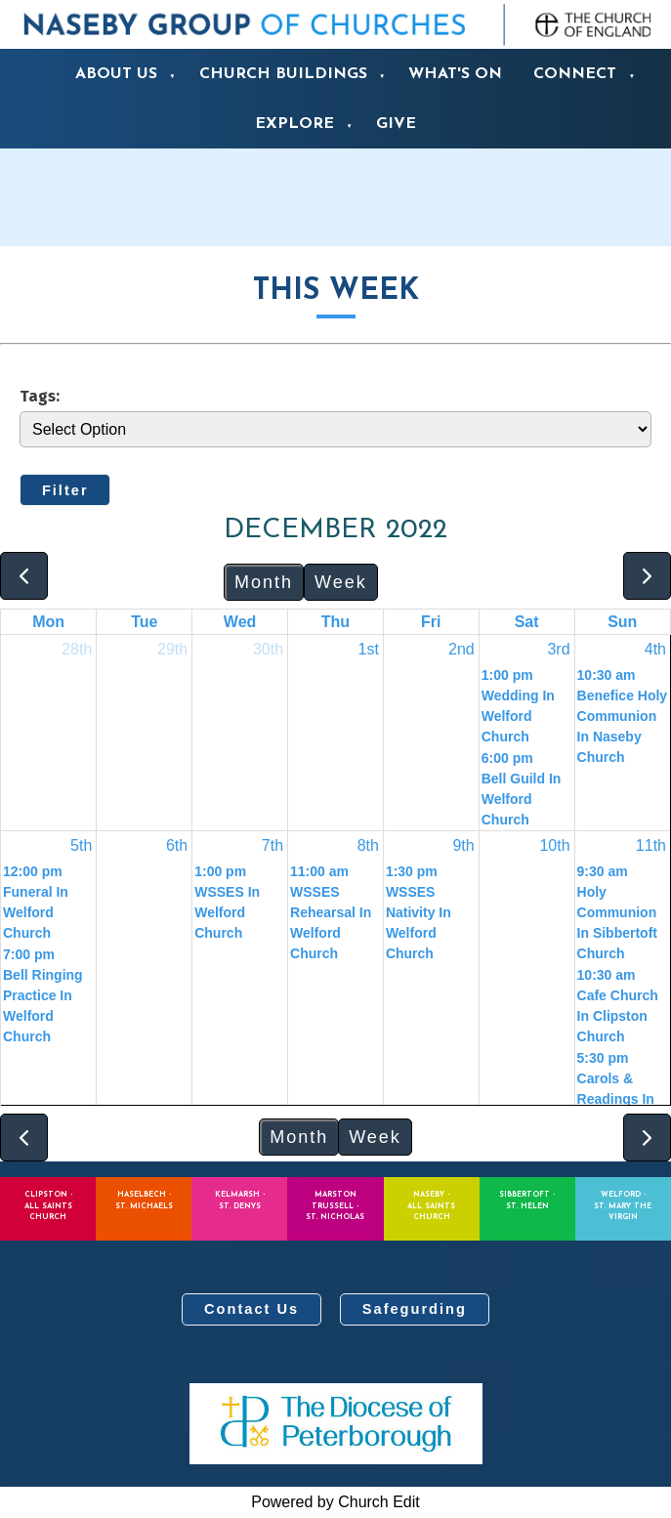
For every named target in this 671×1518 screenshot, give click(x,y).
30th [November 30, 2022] (268, 649)
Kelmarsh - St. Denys (240, 1200)
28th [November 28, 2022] (77, 649)
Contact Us (251, 1309)
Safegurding (414, 1309)
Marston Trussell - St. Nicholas (335, 1206)
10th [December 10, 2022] (554, 845)
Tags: (40, 395)
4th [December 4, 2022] (655, 649)
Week (341, 582)
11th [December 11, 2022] (651, 845)
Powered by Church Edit (335, 1502)
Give (396, 124)
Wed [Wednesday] (240, 621)
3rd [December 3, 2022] (558, 649)
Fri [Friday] (430, 621)
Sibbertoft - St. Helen (527, 1200)
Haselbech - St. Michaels (144, 1200)
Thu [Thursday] (335, 621)
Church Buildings (283, 74)
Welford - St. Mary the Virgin (622, 1206)
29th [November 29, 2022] (172, 649)
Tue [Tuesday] (144, 621)
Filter (65, 490)
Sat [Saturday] (527, 621)
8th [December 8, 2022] (368, 845)
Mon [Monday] (48, 621)
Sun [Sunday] (622, 621)
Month (263, 582)
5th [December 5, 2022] (81, 845)
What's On (455, 74)
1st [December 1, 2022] (368, 649)
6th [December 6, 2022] (177, 845)
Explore (294, 124)
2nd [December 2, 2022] (461, 649)
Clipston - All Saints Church (48, 1206)
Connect (574, 74)
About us (116, 74)
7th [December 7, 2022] (272, 845)
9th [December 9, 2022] (463, 845)
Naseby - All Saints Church (431, 1206)
